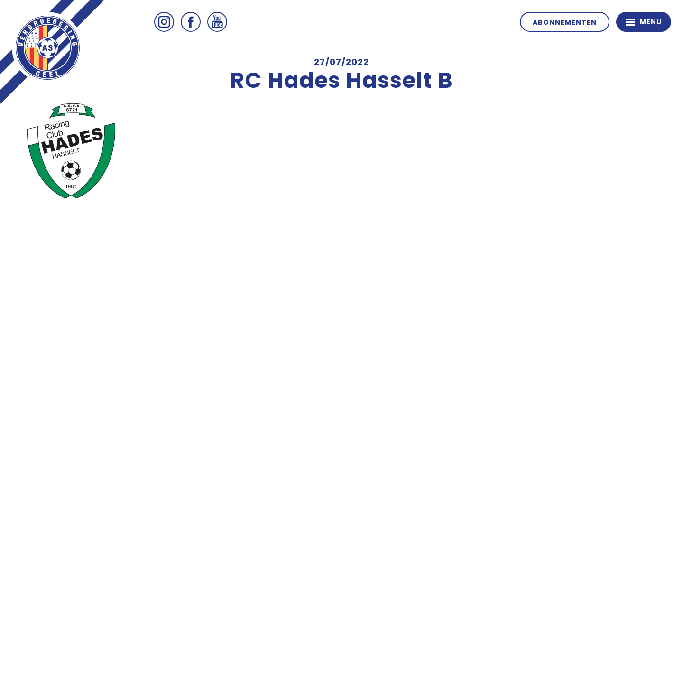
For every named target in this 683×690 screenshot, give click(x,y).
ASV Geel (47, 47)
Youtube (217, 22)
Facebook (191, 22)
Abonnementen (565, 22)
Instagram (164, 22)
